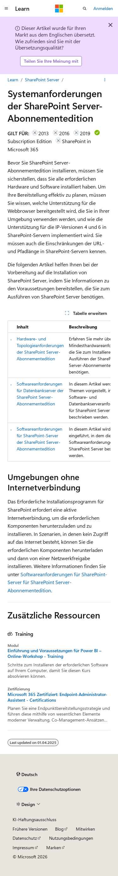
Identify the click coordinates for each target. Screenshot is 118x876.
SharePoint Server (42, 80)
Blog (59, 829)
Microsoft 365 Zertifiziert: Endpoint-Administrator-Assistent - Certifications (57, 697)
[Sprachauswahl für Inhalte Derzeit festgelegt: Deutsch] (27, 774)
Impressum (23, 847)
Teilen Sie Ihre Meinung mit (51, 61)
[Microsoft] (59, 8)
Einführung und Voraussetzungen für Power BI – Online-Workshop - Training (54, 653)
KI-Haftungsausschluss (34, 819)
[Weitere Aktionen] (104, 80)
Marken (53, 847)
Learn (13, 80)
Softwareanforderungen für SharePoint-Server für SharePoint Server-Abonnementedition (57, 582)
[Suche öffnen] (84, 8)
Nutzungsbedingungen (71, 838)
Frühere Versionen (30, 829)
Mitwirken (85, 829)
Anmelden (103, 8)
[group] (59, 391)
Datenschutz (25, 838)
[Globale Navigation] (6, 8)
